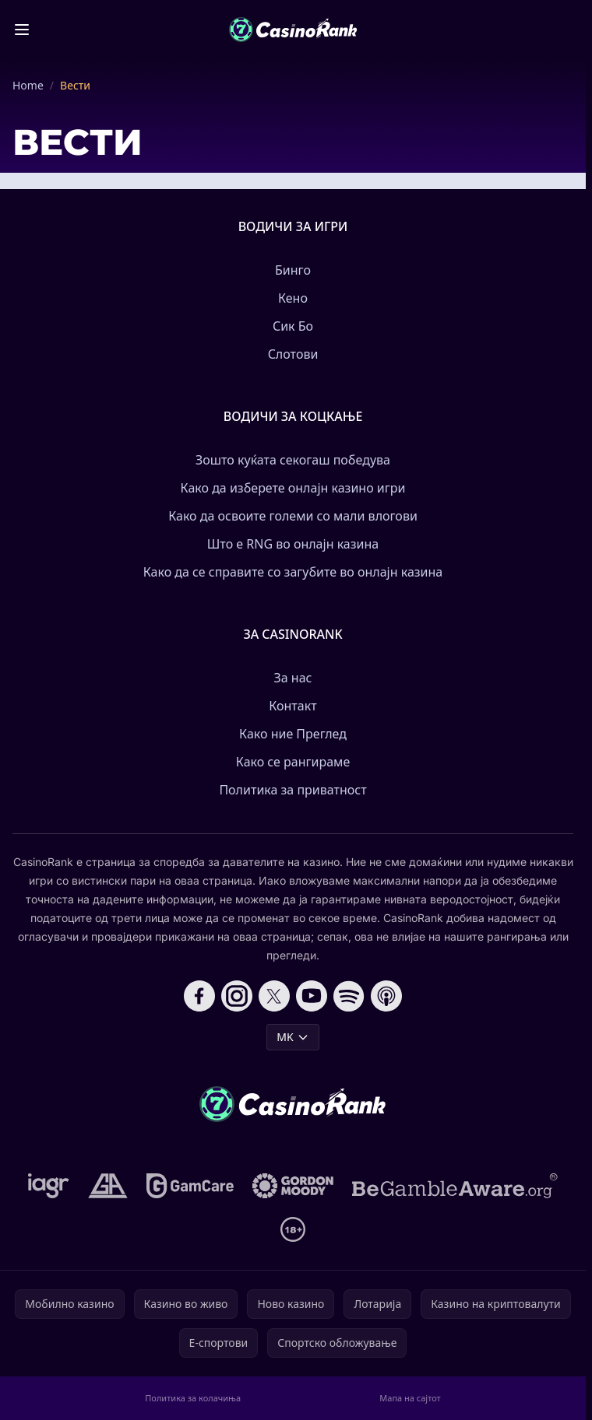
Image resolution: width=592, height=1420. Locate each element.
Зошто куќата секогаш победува (293, 459)
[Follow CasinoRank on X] (274, 996)
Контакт (292, 705)
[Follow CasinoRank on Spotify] (349, 996)
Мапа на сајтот (409, 1398)
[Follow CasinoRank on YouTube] (311, 996)
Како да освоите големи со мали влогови (293, 515)
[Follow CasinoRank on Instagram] (236, 996)
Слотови (293, 354)
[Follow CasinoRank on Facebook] (199, 996)
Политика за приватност (292, 789)
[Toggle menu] (21, 29)
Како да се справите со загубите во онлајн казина (293, 571)
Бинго (293, 270)
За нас (293, 677)
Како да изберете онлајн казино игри (293, 487)
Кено (293, 298)
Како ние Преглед (293, 733)
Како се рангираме (293, 761)
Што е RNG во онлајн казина (293, 543)
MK (292, 1036)
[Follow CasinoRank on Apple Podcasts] (386, 996)
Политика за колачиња (193, 1398)
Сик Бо (293, 326)
